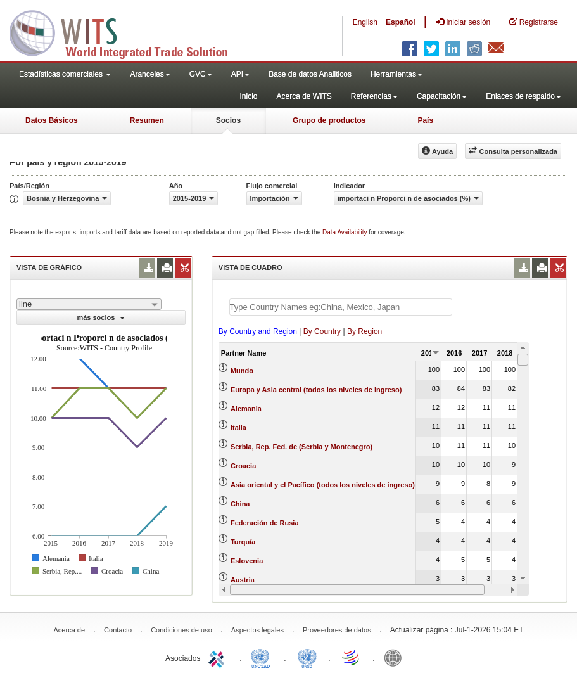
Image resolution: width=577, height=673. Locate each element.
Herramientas (396, 74)
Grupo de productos (329, 120)
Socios (228, 120)
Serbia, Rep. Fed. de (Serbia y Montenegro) (301, 447)
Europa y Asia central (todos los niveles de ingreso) (316, 390)
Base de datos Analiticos (310, 74)
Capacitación (442, 96)
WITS (126, 31)
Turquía (243, 542)
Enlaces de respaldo (523, 96)
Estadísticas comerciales (65, 74)
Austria (243, 580)
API (240, 74)
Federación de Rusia (265, 523)
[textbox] (340, 307)
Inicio (248, 96)
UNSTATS (307, 657)
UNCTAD (263, 657)
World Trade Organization (351, 657)
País (425, 120)
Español (400, 22)
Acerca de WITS (303, 96)
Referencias (374, 96)
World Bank (396, 657)
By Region (364, 331)
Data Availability (345, 232)
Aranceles (150, 74)
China (240, 504)
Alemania (246, 409)
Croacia (243, 466)
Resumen (147, 120)
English (365, 22)
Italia (238, 428)
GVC (200, 74)
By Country (322, 331)
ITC (218, 657)
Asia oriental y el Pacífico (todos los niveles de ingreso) (323, 485)
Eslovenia (247, 561)
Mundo (242, 371)
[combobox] (89, 304)
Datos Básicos (51, 120)
